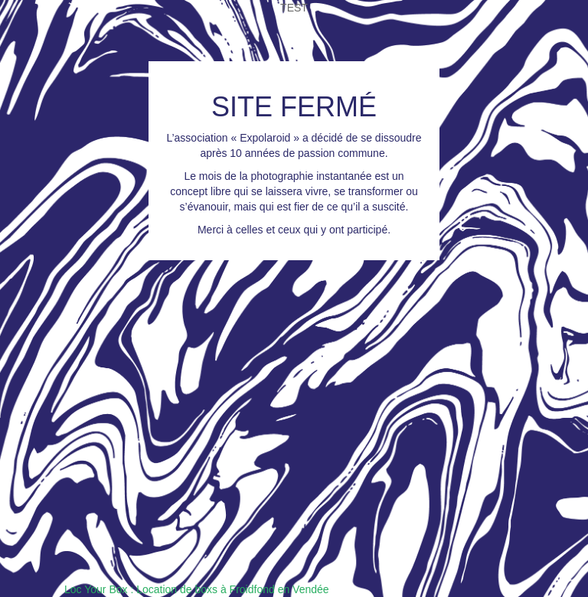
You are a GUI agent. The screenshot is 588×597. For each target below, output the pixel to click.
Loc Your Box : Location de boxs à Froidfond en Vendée (196, 589)
